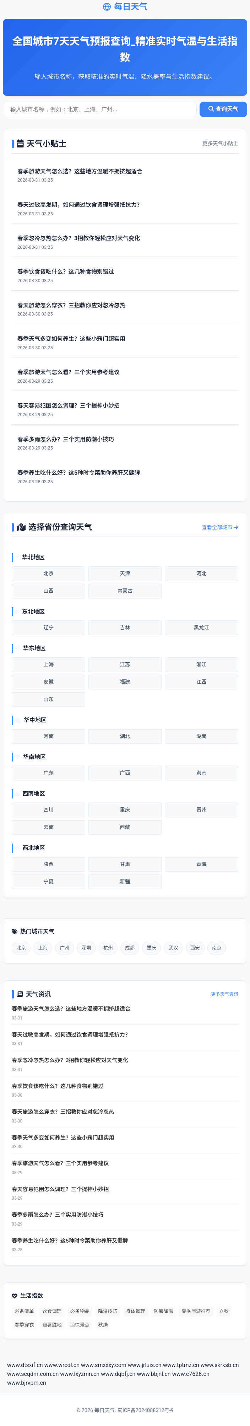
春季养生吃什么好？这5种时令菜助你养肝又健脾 (70, 1241)
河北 (201, 574)
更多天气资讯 (224, 994)
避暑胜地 (51, 1325)
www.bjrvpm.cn (26, 1382)
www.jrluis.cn (145, 1365)
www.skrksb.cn (220, 1365)
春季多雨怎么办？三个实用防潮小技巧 (57, 1215)
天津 (125, 574)
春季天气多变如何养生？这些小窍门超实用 (63, 1138)
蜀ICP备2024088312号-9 (146, 1411)
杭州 (108, 948)
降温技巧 (107, 1311)
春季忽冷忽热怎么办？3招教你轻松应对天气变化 (70, 1060)
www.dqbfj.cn (118, 1374)
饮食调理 (51, 1311)
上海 (48, 665)
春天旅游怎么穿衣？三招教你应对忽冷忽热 (63, 1112)
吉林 (125, 628)
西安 (195, 948)
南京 (217, 948)
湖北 (125, 736)
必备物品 (79, 1311)
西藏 (125, 827)
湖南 (201, 736)
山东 (48, 699)
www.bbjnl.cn (153, 1374)
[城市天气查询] (100, 109)
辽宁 (48, 628)
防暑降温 (163, 1311)
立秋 (224, 1311)
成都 (130, 948)
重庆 (125, 810)
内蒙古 (124, 591)
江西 (201, 682)
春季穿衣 (24, 1325)
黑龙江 (201, 628)
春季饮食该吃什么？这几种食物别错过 (57, 1086)
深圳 (86, 948)
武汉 (173, 948)
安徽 (48, 682)
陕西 (48, 864)
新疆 (125, 882)
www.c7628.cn (191, 1374)
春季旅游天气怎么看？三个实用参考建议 (60, 1163)
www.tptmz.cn (181, 1365)
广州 (64, 948)
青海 (201, 864)
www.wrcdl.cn (62, 1365)
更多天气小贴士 (220, 144)
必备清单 (24, 1311)
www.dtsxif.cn (25, 1365)
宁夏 (48, 882)
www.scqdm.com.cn (33, 1374)
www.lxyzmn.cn (79, 1374)
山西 (48, 591)
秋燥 (103, 1325)
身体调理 (135, 1311)
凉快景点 (79, 1325)
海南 (201, 773)
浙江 (201, 665)
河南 (48, 736)
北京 (48, 574)
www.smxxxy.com (103, 1365)
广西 (125, 773)
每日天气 (125, 7)
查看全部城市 (220, 527)
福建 (125, 682)
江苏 (125, 665)
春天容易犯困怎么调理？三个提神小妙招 (60, 1189)
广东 (48, 773)
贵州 (201, 810)
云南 (48, 827)
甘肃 (125, 864)
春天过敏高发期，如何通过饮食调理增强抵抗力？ (71, 1035)
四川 (48, 810)
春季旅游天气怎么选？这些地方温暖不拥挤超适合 (71, 1009)
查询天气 (223, 109)
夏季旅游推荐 (196, 1311)
